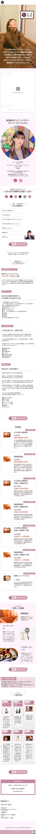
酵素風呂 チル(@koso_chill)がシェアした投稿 (18, 103)
